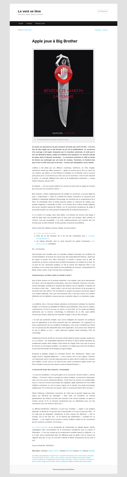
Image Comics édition (48, 461)
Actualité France (54, 455)
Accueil (20, 23)
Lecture (51, 457)
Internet (69, 451)
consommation (82, 455)
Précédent (97, 30)
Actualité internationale (67, 455)
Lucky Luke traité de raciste (46, 233)
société (34, 459)
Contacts (29, 23)
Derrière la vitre (40, 23)
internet (46, 457)
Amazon (57, 459)
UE (80, 451)
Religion (88, 457)
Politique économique (78, 457)
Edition (56, 451)
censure (75, 459)
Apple (63, 459)
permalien (88, 461)
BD (76, 455)
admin (43, 459)
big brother (68, 459)
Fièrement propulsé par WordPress (63, 469)
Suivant (106, 30)
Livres (57, 457)
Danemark (90, 455)
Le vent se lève (29, 11)
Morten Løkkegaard (62, 461)
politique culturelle (65, 457)
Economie (35, 457)
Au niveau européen (39, 427)
